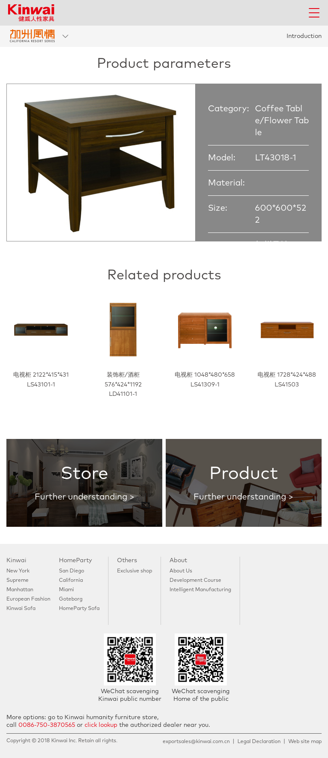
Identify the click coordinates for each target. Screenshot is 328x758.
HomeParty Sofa (79, 608)
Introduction (304, 36)
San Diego (71, 571)
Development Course (195, 580)
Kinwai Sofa (20, 608)
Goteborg (70, 599)
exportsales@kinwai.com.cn (196, 741)
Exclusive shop (134, 571)
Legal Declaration (259, 741)
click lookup (101, 725)
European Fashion (28, 599)
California (71, 580)
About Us (181, 571)
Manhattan (19, 589)
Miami (66, 589)
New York (17, 571)
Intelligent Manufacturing (200, 589)
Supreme (17, 580)
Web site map (305, 741)
